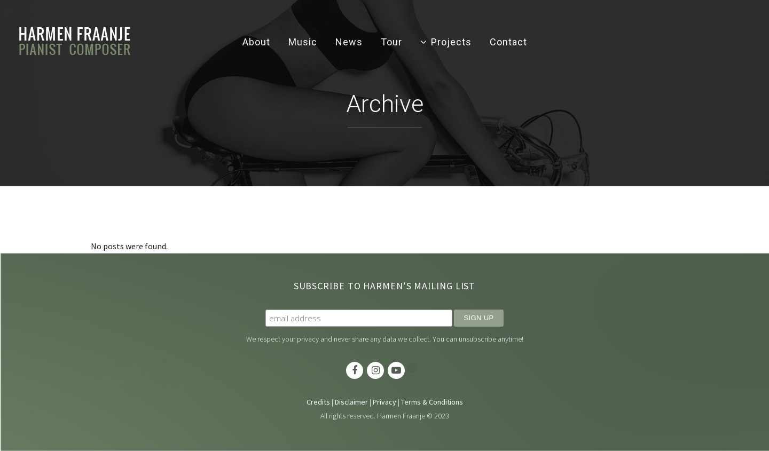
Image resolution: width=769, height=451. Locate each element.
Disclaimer (351, 402)
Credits (318, 402)
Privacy (384, 402)
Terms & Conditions (432, 402)
